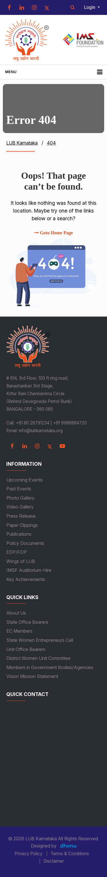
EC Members (19, 631)
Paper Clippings (22, 525)
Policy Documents (25, 543)
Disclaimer (53, 861)
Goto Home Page (53, 232)
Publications (18, 534)
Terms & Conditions (70, 853)
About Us (16, 613)
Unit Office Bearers (25, 649)
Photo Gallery (20, 498)
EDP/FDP (16, 552)
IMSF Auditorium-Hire (28, 570)
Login (90, 7)
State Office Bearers (27, 622)
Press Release (21, 516)
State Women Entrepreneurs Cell (39, 640)
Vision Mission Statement (32, 676)
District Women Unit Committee (38, 658)
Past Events (18, 489)
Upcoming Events (24, 480)
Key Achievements (25, 579)
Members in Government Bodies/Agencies (49, 667)
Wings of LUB (20, 561)
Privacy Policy (28, 853)
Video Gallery (20, 507)
